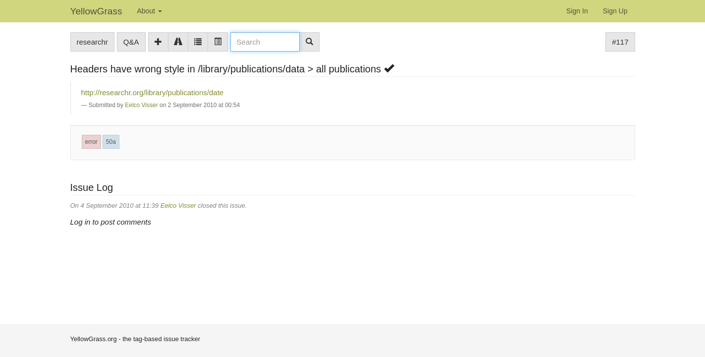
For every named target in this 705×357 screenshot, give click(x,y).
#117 (620, 42)
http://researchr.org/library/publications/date (152, 92)
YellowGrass (96, 11)
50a (111, 141)
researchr (92, 42)
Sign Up (615, 11)
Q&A (131, 42)
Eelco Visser (141, 105)
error (91, 141)
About (149, 11)
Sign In (577, 11)
